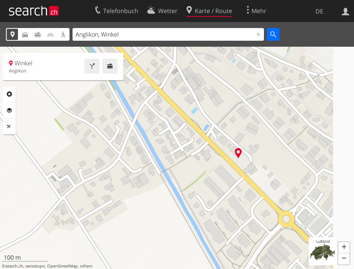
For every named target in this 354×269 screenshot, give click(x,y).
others (86, 266)
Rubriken (9, 94)
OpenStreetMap (62, 266)
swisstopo (35, 266)
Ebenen (9, 110)
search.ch (14, 266)
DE (319, 11)
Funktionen (9, 126)
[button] (344, 247)
